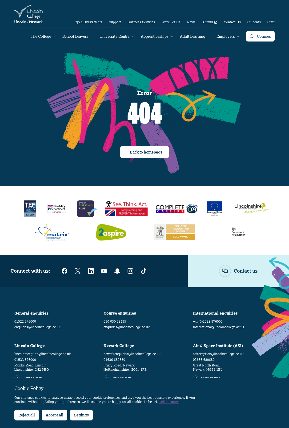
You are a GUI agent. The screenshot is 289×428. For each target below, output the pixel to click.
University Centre (114, 36)
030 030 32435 (115, 321)
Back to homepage (146, 152)
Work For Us (171, 22)
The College (41, 36)
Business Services (141, 22)
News (191, 22)
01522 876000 (25, 321)
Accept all (54, 415)
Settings (81, 415)
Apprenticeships (155, 36)
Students (254, 22)
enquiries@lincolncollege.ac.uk (37, 327)
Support (115, 22)
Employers (226, 36)
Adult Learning (192, 36)
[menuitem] (88, 22)
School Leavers (75, 36)
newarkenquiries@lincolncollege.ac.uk (132, 354)
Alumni (209, 22)
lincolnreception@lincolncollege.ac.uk (42, 354)
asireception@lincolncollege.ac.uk (218, 354)
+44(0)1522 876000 (208, 321)
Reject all (26, 415)
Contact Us (232, 22)
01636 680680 (114, 359)
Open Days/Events (88, 22)
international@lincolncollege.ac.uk (218, 327)
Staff (271, 22)
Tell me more (169, 401)
